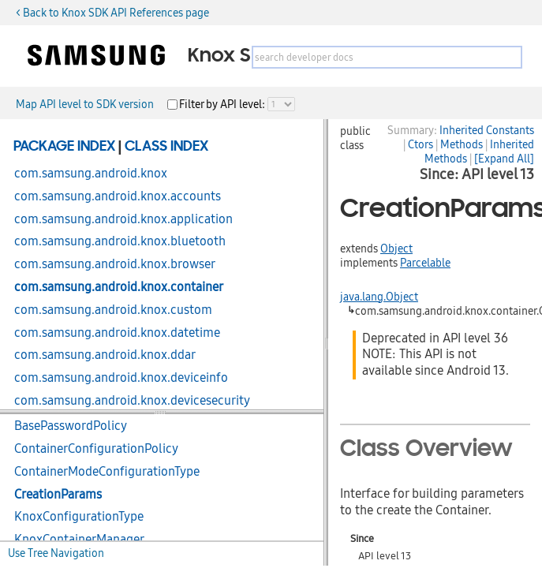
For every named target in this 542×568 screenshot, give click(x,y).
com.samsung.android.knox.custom (113, 310)
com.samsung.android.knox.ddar (105, 355)
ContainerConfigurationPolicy (96, 449)
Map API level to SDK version (85, 104)
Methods (461, 144)
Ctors (420, 144)
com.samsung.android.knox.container (118, 287)
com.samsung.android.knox (90, 173)
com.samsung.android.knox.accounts (117, 196)
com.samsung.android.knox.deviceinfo (121, 378)
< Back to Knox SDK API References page (112, 13)
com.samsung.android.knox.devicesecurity (132, 401)
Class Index (166, 147)
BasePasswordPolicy (70, 426)
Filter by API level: (223, 104)
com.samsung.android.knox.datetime (117, 333)
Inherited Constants (486, 130)
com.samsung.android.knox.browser (114, 264)
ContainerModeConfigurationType (107, 472)
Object (396, 248)
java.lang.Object (379, 297)
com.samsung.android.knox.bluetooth (120, 241)
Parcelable (425, 263)
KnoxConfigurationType (79, 517)
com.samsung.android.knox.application (123, 219)
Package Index (64, 147)
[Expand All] (504, 158)
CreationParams (58, 495)
